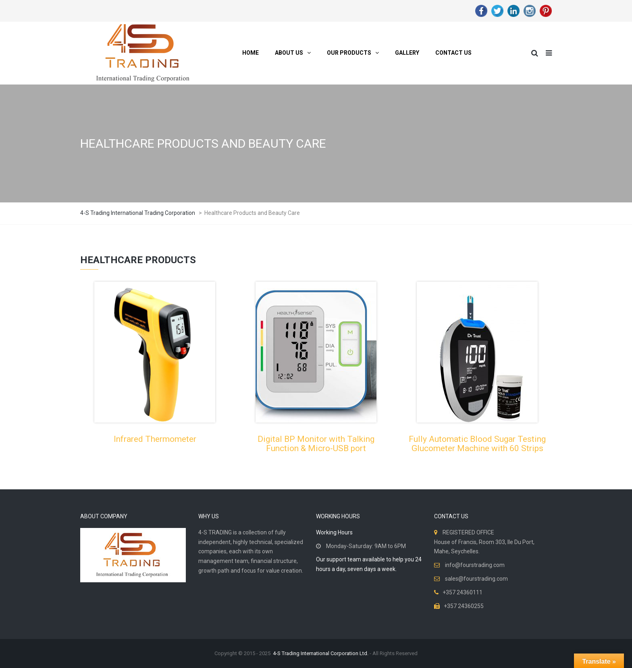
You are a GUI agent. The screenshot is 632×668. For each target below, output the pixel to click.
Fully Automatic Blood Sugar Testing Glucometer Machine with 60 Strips (477, 443)
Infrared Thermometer (155, 439)
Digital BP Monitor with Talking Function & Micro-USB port (316, 443)
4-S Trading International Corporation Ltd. (320, 653)
